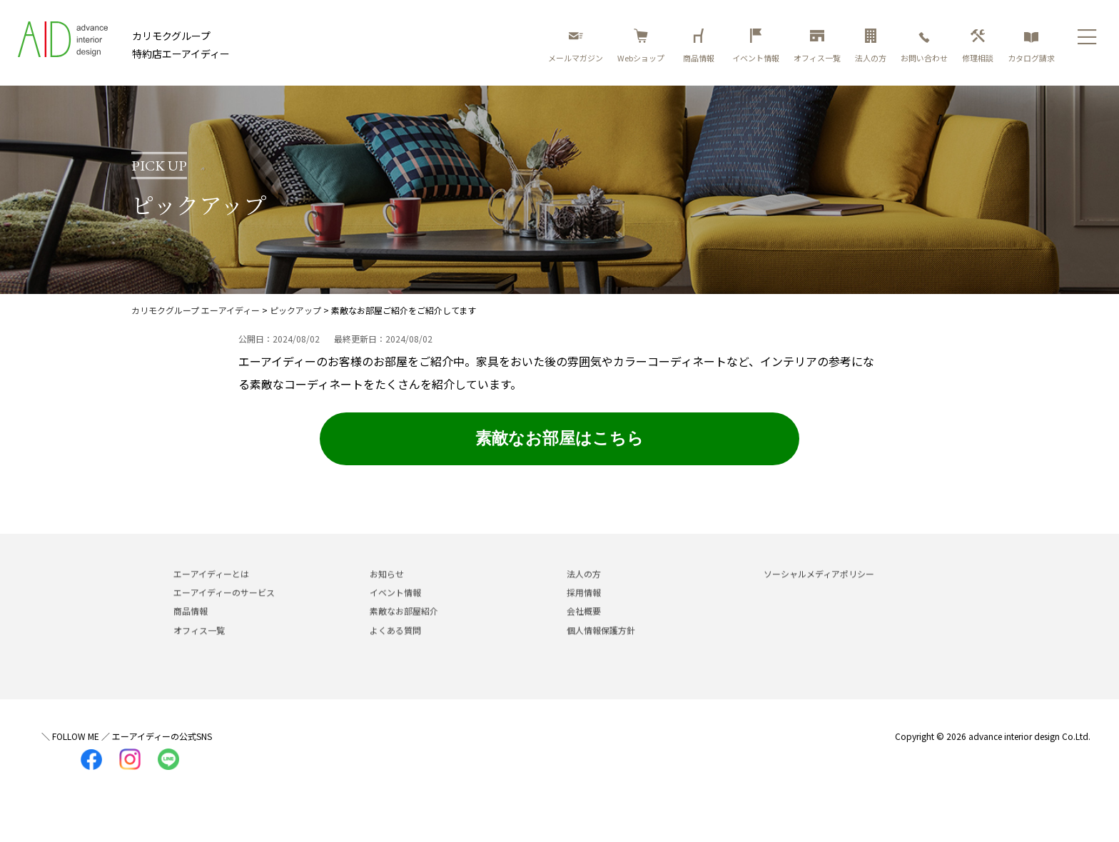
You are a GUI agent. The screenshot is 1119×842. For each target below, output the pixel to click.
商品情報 (701, 46)
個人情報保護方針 (601, 645)
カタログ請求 (1031, 46)
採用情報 (584, 608)
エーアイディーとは (211, 589)
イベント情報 (755, 46)
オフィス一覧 (817, 46)
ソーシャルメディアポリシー (819, 589)
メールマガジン (575, 46)
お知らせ (387, 589)
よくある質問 (395, 645)
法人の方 (870, 46)
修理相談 (977, 46)
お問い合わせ (924, 46)
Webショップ (640, 46)
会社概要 (584, 626)
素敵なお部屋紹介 (404, 626)
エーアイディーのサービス (224, 608)
